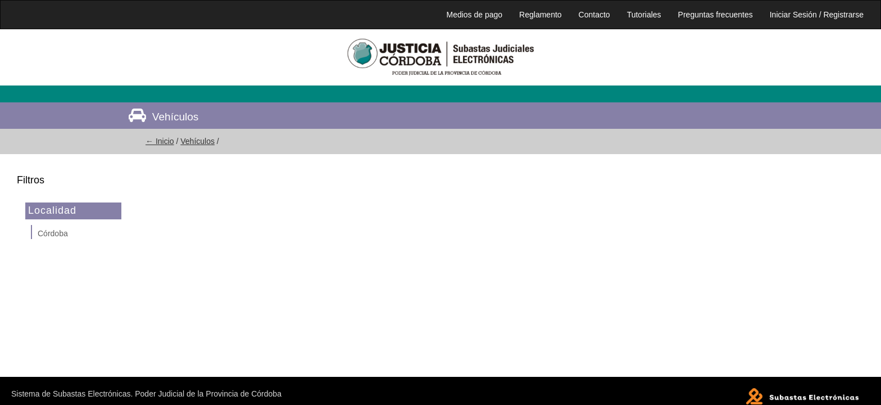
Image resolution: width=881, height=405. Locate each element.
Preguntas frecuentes (715, 14)
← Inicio (160, 141)
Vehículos (197, 141)
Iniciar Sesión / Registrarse (817, 14)
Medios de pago (474, 14)
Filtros (30, 180)
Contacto (594, 14)
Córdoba (53, 233)
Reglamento (540, 14)
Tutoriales (644, 14)
